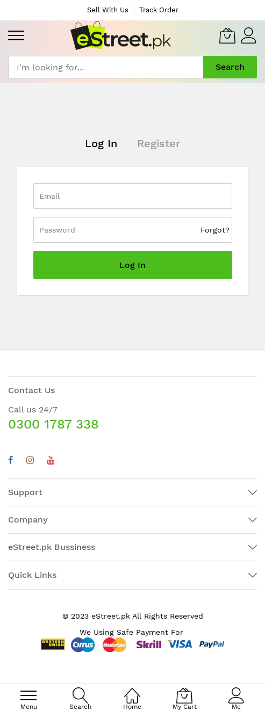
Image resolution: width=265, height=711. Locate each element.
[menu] (16, 35)
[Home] (132, 690)
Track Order (158, 10)
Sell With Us (107, 10)
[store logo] (120, 35)
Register (158, 143)
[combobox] (105, 67)
